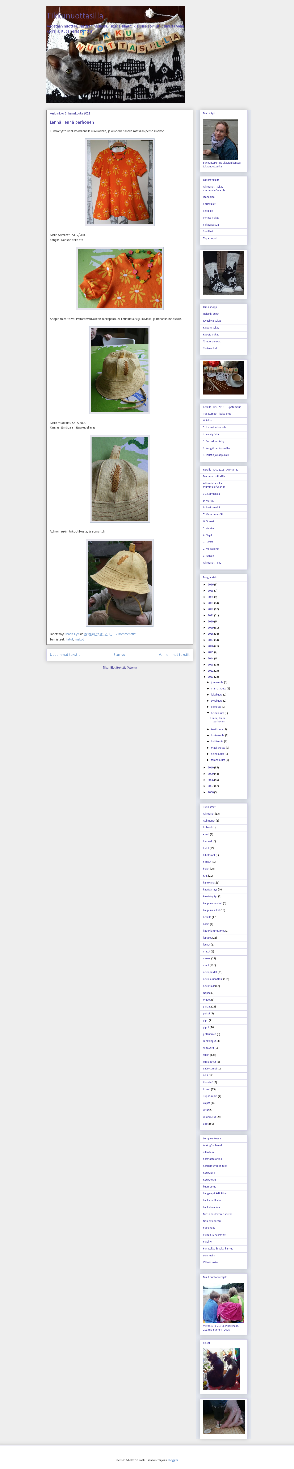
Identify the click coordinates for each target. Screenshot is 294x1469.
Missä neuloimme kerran (217, 1214)
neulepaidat (210, 972)
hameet (207, 841)
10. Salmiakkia (211, 494)
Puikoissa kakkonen (214, 1234)
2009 (211, 774)
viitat (206, 1110)
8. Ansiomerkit (211, 507)
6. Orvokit (209, 521)
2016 (211, 646)
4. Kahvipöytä (211, 434)
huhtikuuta (217, 741)
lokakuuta (217, 694)
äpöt (206, 1124)
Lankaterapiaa (211, 1207)
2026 (211, 584)
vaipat (206, 1103)
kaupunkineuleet (212, 903)
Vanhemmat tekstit (174, 655)
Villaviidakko (210, 1262)
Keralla (207, 917)
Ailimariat (208, 813)
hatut (69, 639)
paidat (207, 1006)
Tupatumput (210, 238)
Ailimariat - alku (212, 562)
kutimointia (209, 1186)
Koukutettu (209, 1179)
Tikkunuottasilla (74, 16)
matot (206, 951)
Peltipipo (208, 211)
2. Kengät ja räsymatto (216, 448)
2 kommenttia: (126, 634)
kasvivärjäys (210, 889)
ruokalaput (209, 1041)
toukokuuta (218, 735)
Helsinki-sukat (211, 314)
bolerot (207, 827)
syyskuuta (217, 700)
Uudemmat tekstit (65, 655)
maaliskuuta (218, 748)
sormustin (209, 1255)
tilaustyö (208, 1082)
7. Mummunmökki (213, 514)
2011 (211, 677)
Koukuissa (209, 1172)
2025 (211, 590)
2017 (211, 640)
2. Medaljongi (211, 549)
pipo (205, 1020)
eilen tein (208, 1152)
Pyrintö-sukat (211, 218)
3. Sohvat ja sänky (213, 441)
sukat (206, 1055)
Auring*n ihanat (212, 1145)
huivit (206, 869)
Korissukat (209, 204)
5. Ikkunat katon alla (214, 427)
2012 (211, 670)
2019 (211, 627)
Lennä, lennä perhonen (72, 122)
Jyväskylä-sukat (212, 320)
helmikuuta (218, 754)
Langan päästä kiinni (215, 1193)
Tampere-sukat (211, 341)
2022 (211, 609)
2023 (211, 603)
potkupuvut (209, 1034)
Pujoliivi (207, 1241)
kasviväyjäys (210, 896)
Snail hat (208, 231)
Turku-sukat (210, 348)
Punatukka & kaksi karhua (218, 1248)
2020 (211, 621)
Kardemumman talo (215, 1166)
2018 (211, 633)
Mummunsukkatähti (214, 476)
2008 (211, 780)
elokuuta (216, 707)
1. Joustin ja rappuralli (216, 455)
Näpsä (207, 993)
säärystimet (210, 1068)
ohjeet (207, 999)
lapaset (207, 937)
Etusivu (119, 655)
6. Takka (207, 420)
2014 (211, 658)
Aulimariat (209, 820)
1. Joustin (208, 556)
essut (206, 834)
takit (205, 1075)
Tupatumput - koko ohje (217, 414)
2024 (211, 597)
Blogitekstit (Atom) (123, 667)
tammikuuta (218, 760)
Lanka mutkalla (212, 1200)
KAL (205, 875)
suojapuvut (209, 1062)
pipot (206, 1027)
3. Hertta (208, 542)
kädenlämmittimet (214, 930)
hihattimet (209, 855)
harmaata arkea (212, 1159)
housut (207, 862)
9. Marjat (208, 500)
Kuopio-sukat (211, 334)
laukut (206, 944)
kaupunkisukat (211, 910)
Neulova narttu (212, 1221)
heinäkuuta (218, 713)
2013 (211, 664)
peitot (206, 1013)
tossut (206, 1089)
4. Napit (207, 535)
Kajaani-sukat (211, 327)
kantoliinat (209, 882)
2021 (211, 615)
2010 (211, 767)
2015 (211, 652)
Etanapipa (209, 197)
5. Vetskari (209, 528)
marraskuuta (219, 688)
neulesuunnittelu (213, 979)
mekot (79, 639)
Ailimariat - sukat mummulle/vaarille (214, 188)
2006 (211, 792)
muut (206, 965)
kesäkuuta (217, 729)
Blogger (173, 1460)
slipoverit (208, 1048)
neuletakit (209, 986)
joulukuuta (217, 682)
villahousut (209, 1117)
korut (206, 924)
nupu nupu (209, 1228)
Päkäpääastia (211, 224)
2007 (211, 786)
